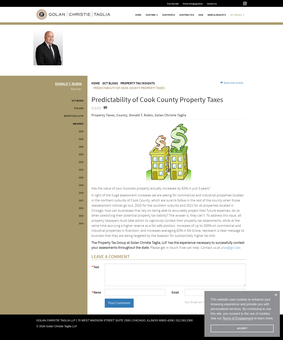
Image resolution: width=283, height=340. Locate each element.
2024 (81, 146)
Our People (168, 14)
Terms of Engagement (193, 3)
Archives (78, 124)
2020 (81, 177)
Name (97, 292)
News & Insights (217, 14)
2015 (81, 215)
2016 (81, 208)
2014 (81, 223)
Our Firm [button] (152, 14)
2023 (81, 154)
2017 (81, 200)
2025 (81, 139)
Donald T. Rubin (141, 115)
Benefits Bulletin (74, 116)
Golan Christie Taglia (170, 115)
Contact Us (212, 3)
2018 (81, 192)
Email (175, 292)
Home (138, 14)
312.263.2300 (184, 320)
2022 (81, 162)
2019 (81, 185)
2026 (81, 131)
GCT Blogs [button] (237, 14)
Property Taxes (103, 115)
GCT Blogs (78, 100)
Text (96, 267)
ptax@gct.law (230, 247)
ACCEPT (242, 328)
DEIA (200, 14)
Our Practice (186, 14)
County (121, 115)
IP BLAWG (79, 108)
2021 (81, 169)
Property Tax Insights (137, 83)
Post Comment (119, 303)
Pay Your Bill (173, 3)
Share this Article (231, 83)
